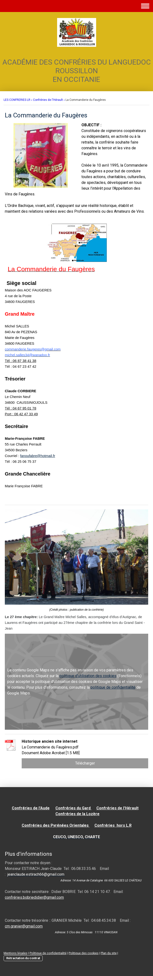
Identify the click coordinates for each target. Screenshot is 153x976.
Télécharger (85, 763)
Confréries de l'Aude (31, 808)
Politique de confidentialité (48, 953)
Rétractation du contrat (23, 958)
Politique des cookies (84, 953)
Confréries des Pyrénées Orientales (56, 825)
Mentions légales (15, 953)
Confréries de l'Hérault (117, 808)
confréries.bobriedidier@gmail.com (34, 897)
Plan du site (109, 953)
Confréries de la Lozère (77, 814)
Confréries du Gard (73, 808)
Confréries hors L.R (113, 825)
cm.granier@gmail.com (24, 926)
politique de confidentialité (113, 687)
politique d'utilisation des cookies (88, 676)
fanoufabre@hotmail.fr (37, 456)
